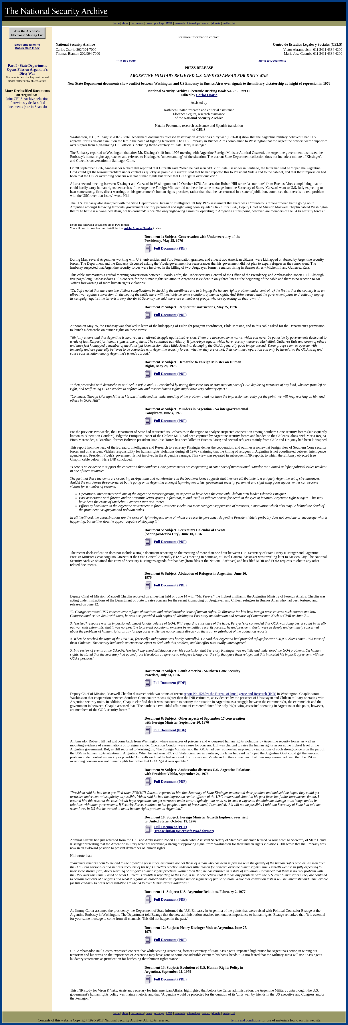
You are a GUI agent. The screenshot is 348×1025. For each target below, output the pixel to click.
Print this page (126, 60)
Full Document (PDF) (170, 248)
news (149, 23)
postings (159, 23)
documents (137, 23)
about (125, 23)
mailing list (229, 23)
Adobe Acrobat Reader (138, 228)
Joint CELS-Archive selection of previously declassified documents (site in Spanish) (27, 103)
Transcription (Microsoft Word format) (184, 831)
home (116, 23)
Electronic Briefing (27, 44)
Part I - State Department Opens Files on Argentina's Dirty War (27, 69)
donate (216, 23)
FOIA (169, 23)
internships (193, 23)
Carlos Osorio (207, 95)
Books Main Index (27, 48)
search (206, 23)
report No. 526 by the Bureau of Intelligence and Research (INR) (230, 694)
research (179, 23)
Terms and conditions (245, 1020)
